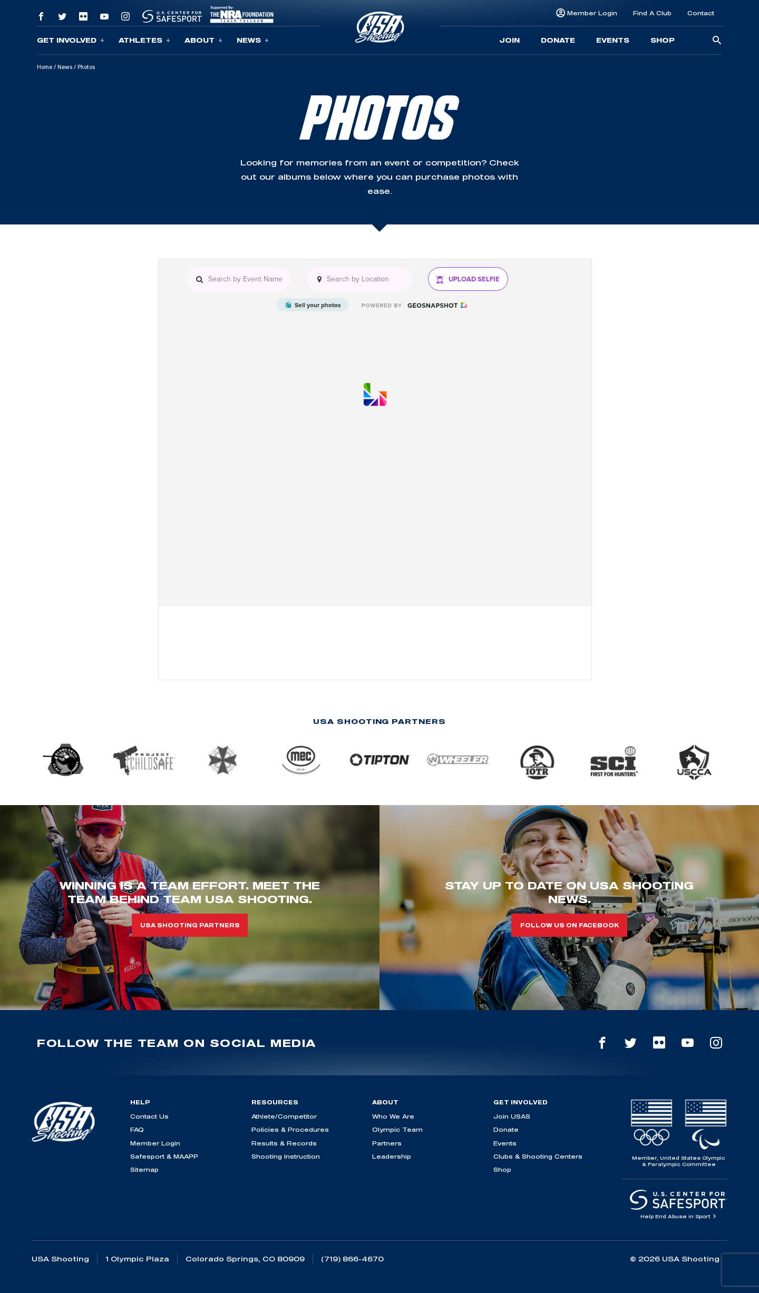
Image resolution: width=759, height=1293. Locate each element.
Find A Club (652, 12)
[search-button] (717, 41)
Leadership (391, 1156)
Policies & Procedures (290, 1129)
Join (509, 40)
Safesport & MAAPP (164, 1156)
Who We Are (393, 1116)
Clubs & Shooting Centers (537, 1156)
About (203, 40)
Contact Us (149, 1116)
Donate (558, 40)
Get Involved (70, 40)
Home (44, 67)
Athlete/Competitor (284, 1116)
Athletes (144, 40)
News (253, 40)
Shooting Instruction (285, 1156)
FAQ (137, 1129)
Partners (387, 1143)
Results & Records (284, 1143)
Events (612, 40)
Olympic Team (397, 1129)
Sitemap (144, 1169)
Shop (662, 40)
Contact (700, 12)
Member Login (592, 13)
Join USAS (511, 1116)
